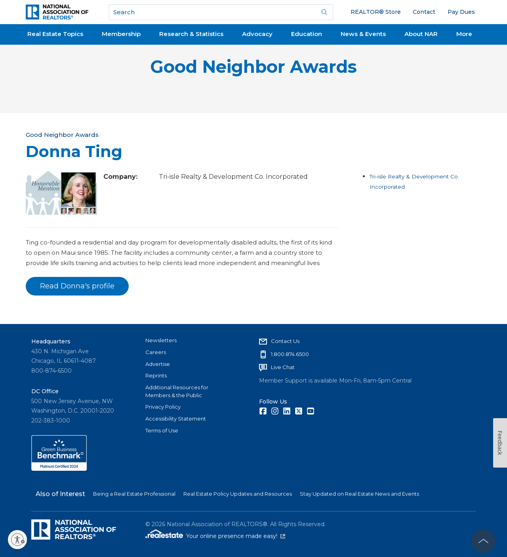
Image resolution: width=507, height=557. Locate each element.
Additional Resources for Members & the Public (176, 391)
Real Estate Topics (55, 34)
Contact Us (285, 341)
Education (306, 34)
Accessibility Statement (175, 418)
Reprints (156, 375)
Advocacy (257, 34)
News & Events (363, 34)
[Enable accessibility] (17, 539)
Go (324, 12)
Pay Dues (461, 11)
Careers (155, 352)
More (464, 34)
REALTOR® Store (376, 11)
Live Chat (283, 367)
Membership (121, 34)
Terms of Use (161, 430)
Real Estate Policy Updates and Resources (237, 494)
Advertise (157, 364)
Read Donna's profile (77, 286)
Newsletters (161, 340)
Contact (424, 11)
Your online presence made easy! (235, 536)
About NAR (421, 34)
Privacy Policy (163, 407)
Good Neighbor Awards (253, 66)
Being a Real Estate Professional (134, 494)
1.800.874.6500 (290, 354)
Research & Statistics (191, 34)
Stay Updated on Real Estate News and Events (359, 494)
